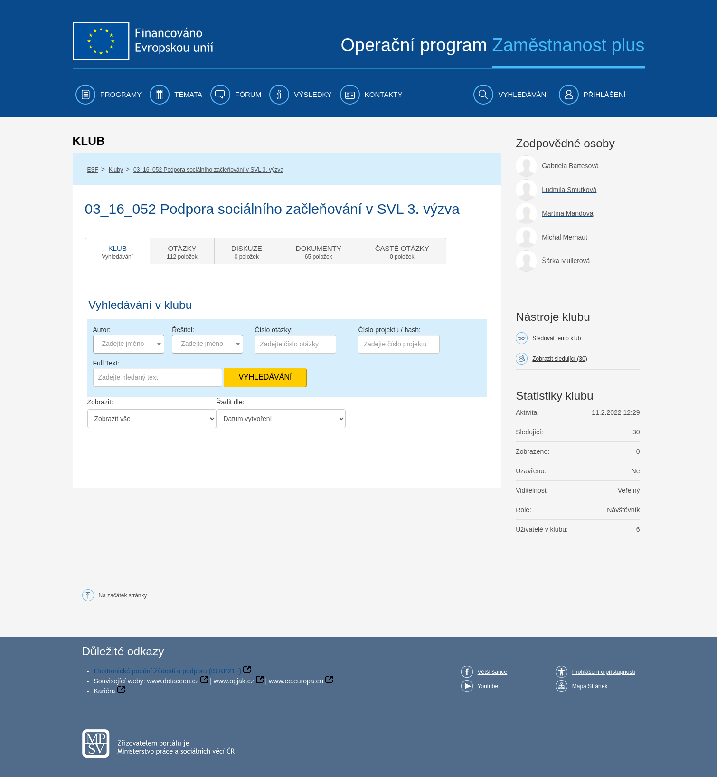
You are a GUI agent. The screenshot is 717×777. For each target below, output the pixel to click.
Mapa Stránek (590, 686)
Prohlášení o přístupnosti (603, 672)
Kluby (116, 169)
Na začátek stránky (123, 595)
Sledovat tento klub (556, 338)
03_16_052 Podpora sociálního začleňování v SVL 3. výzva (208, 169)
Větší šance (493, 672)
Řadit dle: (231, 402)
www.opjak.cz (234, 681)
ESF (92, 169)
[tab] (118, 251)
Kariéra (104, 691)
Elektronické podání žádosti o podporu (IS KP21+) (168, 671)
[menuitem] (109, 94)
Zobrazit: (100, 402)
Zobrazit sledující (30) (559, 358)
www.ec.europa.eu (296, 681)
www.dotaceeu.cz (173, 681)
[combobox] (128, 344)
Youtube (488, 686)
